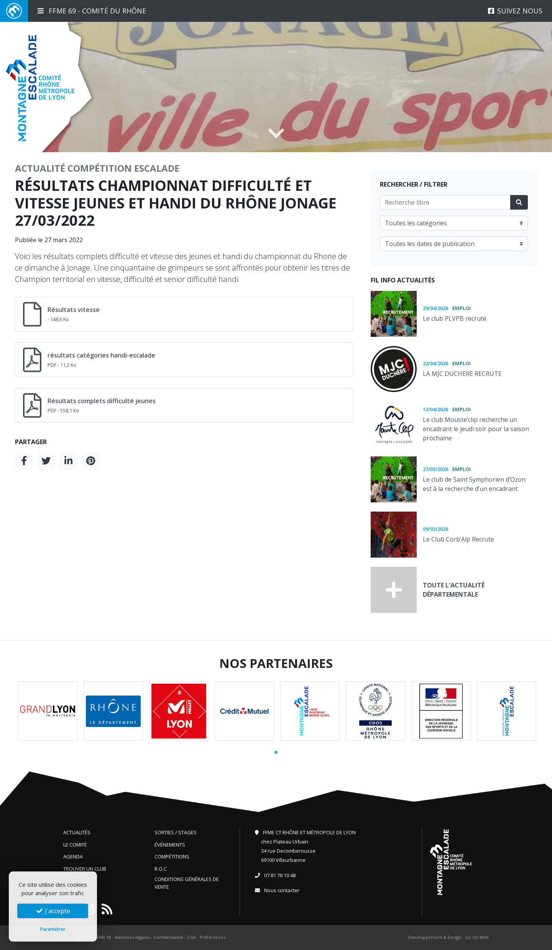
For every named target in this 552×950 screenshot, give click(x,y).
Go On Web (477, 937)
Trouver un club (84, 868)
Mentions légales (132, 937)
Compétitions (171, 856)
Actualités (76, 832)
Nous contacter (281, 890)
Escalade (156, 168)
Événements (169, 844)
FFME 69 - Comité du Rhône (92, 10)
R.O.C (160, 868)
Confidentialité (168, 937)
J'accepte (53, 911)
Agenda (73, 856)
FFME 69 (103, 937)
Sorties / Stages (175, 832)
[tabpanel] (47, 711)
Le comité (75, 844)
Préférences (212, 937)
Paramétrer (53, 929)
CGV (191, 937)
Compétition (99, 168)
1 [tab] (276, 752)
